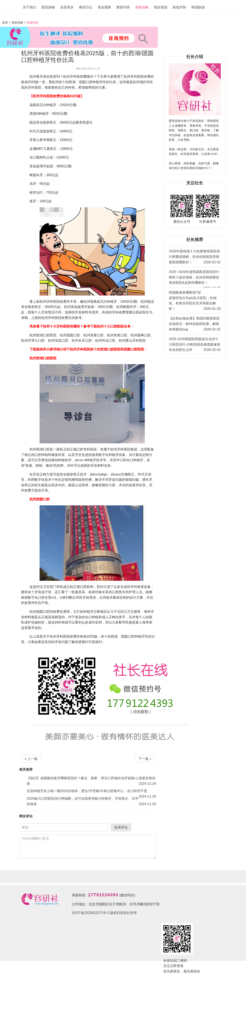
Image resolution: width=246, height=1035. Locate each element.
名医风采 (67, 7)
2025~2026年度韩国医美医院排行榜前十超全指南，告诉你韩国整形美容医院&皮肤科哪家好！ (195, 279)
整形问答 (123, 7)
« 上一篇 (31, 759)
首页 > (6, 22)
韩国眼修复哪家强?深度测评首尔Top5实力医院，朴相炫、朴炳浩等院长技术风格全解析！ (195, 301)
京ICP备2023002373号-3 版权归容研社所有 (104, 913)
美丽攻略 (142, 7)
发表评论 (121, 827)
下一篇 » (144, 759)
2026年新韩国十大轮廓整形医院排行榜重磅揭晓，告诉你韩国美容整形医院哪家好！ (195, 257)
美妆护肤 (179, 7)
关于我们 (29, 7)
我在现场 (160, 7)
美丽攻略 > (18, 22)
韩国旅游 (198, 7)
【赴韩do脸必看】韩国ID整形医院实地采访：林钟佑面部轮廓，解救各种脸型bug (195, 324)
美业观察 (104, 7)
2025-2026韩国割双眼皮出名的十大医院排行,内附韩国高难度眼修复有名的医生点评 (195, 345)
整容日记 (85, 7)
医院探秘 (48, 7)
